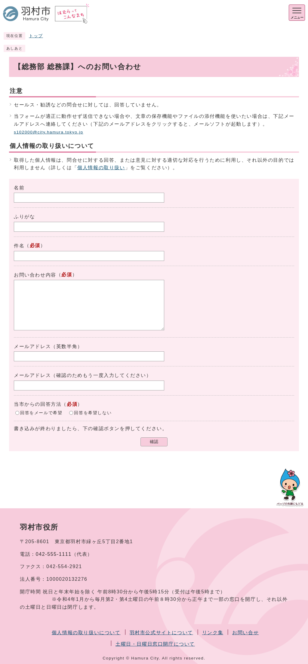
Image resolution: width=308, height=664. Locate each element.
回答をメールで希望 (41, 412)
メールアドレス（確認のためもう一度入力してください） (83, 375)
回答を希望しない (93, 412)
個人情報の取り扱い (101, 167)
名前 (19, 187)
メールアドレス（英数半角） (48, 346)
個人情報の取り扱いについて (86, 632)
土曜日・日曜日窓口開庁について (155, 644)
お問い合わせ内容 (35, 274)
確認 (154, 441)
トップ (36, 36)
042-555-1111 (54, 554)
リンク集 (212, 632)
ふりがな (24, 216)
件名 (19, 245)
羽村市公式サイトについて (161, 632)
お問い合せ (245, 632)
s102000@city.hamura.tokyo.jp (48, 132)
